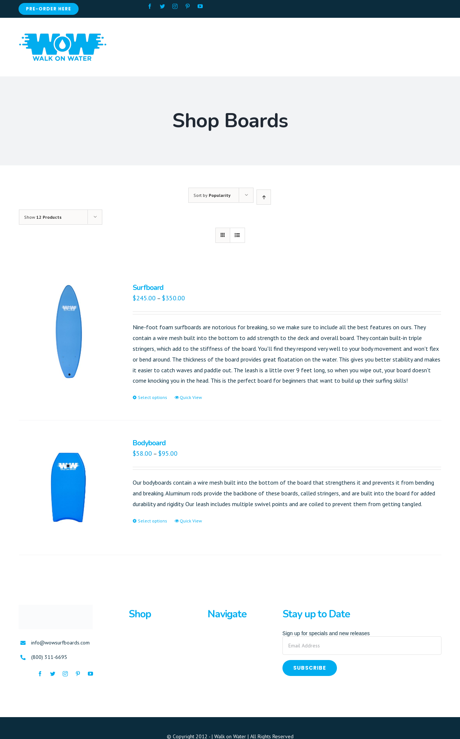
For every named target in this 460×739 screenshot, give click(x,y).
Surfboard (148, 288)
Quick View (191, 397)
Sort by (212, 195)
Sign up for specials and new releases (326, 633)
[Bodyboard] (67, 487)
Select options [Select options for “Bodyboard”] (152, 521)
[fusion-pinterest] (187, 6)
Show (43, 217)
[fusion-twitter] (162, 6)
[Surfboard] (67, 332)
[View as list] (237, 235)
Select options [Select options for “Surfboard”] (152, 397)
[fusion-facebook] (149, 6)
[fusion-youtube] (200, 6)
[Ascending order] (264, 197)
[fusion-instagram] (175, 6)
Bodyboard (149, 443)
